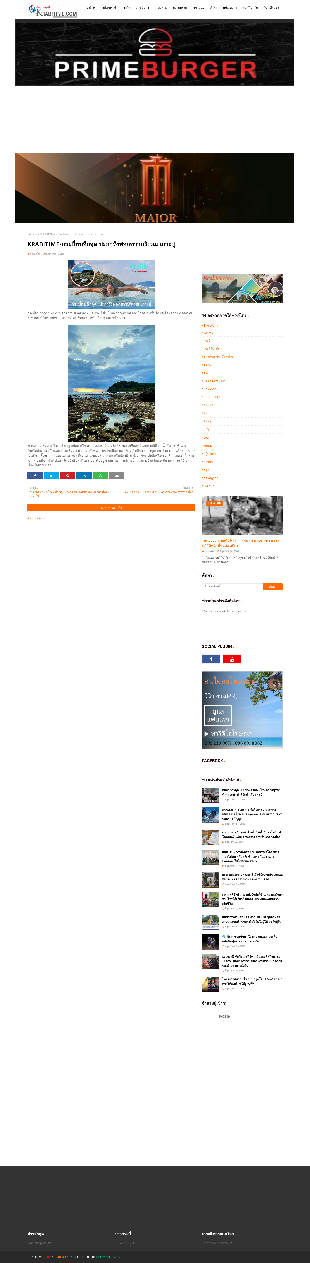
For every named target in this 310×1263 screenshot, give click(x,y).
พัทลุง (207, 421)
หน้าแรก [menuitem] (92, 7)
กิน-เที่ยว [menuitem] (269, 7)
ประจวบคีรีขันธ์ (213, 397)
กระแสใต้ (35, 253)
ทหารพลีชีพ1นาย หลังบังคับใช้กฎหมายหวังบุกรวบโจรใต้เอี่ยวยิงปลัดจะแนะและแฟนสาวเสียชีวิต (252, 899)
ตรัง (206, 373)
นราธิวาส (210, 389)
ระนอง (207, 446)
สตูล (206, 470)
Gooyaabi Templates (110, 1257)
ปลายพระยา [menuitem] (180, 7)
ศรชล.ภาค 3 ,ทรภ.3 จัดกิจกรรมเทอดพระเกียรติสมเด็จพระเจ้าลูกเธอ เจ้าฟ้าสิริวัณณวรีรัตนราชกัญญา (252, 814)
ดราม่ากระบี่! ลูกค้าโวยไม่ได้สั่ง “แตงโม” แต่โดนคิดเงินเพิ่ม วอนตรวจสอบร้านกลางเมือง (251, 834)
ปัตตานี (208, 405)
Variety (208, 333)
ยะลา (207, 437)
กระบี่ (207, 340)
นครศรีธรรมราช (214, 381)
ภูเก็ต (206, 429)
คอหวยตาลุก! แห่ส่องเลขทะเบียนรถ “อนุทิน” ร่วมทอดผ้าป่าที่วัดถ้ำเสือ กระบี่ (251, 792)
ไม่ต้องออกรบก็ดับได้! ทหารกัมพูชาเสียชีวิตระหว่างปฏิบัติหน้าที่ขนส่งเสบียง (240, 543)
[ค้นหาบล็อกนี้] (232, 586)
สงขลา (208, 462)
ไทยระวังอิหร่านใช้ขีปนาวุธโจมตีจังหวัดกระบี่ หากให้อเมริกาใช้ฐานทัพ (252, 981)
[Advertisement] (155, 120)
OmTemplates (63, 1257)
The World (210, 325)
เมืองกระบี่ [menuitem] (109, 7)
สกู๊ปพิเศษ (209, 454)
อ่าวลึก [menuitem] (126, 7)
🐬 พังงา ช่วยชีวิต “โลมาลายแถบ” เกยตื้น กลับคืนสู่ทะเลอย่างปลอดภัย (249, 939)
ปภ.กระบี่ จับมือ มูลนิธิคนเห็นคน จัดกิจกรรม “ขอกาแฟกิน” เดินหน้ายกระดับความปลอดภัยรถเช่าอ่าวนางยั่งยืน (252, 961)
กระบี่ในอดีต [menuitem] (250, 7)
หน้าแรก (32, 234)
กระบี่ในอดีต (211, 349)
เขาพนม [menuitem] (199, 7)
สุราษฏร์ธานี (211, 478)
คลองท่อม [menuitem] (161, 7)
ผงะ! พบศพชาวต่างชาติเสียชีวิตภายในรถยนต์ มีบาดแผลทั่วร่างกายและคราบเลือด (252, 877)
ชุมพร (207, 365)
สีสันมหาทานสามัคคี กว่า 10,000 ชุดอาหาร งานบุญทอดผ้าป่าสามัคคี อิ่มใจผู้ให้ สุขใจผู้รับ (251, 919)
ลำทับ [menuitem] (213, 7)
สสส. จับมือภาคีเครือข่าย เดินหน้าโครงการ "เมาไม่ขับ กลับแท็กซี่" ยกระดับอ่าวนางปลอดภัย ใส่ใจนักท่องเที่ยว (250, 856)
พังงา (206, 413)
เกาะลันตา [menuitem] (142, 7)
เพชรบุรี (208, 486)
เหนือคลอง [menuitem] (230, 7)
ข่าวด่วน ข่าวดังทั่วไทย (218, 357)
